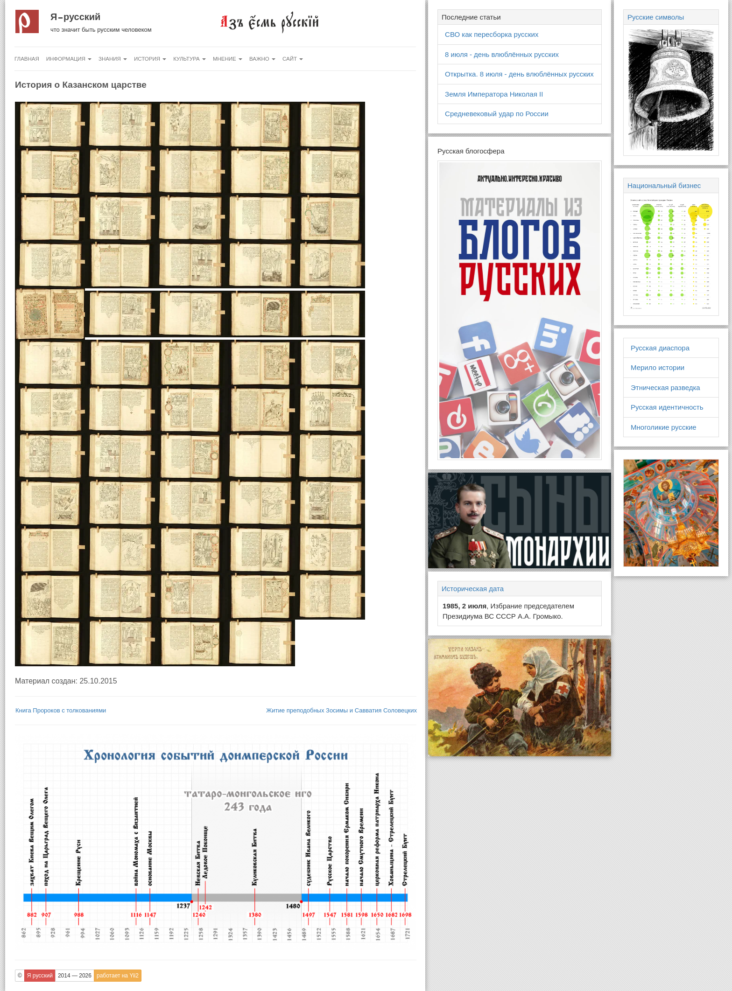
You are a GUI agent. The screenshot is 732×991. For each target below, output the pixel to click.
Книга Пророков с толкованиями (60, 710)
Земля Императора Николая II (494, 94)
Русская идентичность (667, 407)
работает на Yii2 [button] (118, 975)
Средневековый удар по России (497, 114)
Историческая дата (473, 589)
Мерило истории (657, 367)
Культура (189, 59)
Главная (26, 59)
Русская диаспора (660, 348)
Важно (262, 59)
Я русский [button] (40, 975)
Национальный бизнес (664, 185)
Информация (69, 59)
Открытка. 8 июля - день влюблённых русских (519, 74)
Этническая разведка (665, 387)
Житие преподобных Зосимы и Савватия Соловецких (341, 710)
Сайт (292, 59)
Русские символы (655, 17)
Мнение (227, 59)
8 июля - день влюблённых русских (502, 54)
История (150, 59)
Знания (113, 59)
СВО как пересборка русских (491, 34)
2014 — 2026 (75, 975)
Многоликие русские (664, 427)
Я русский (75, 17)
